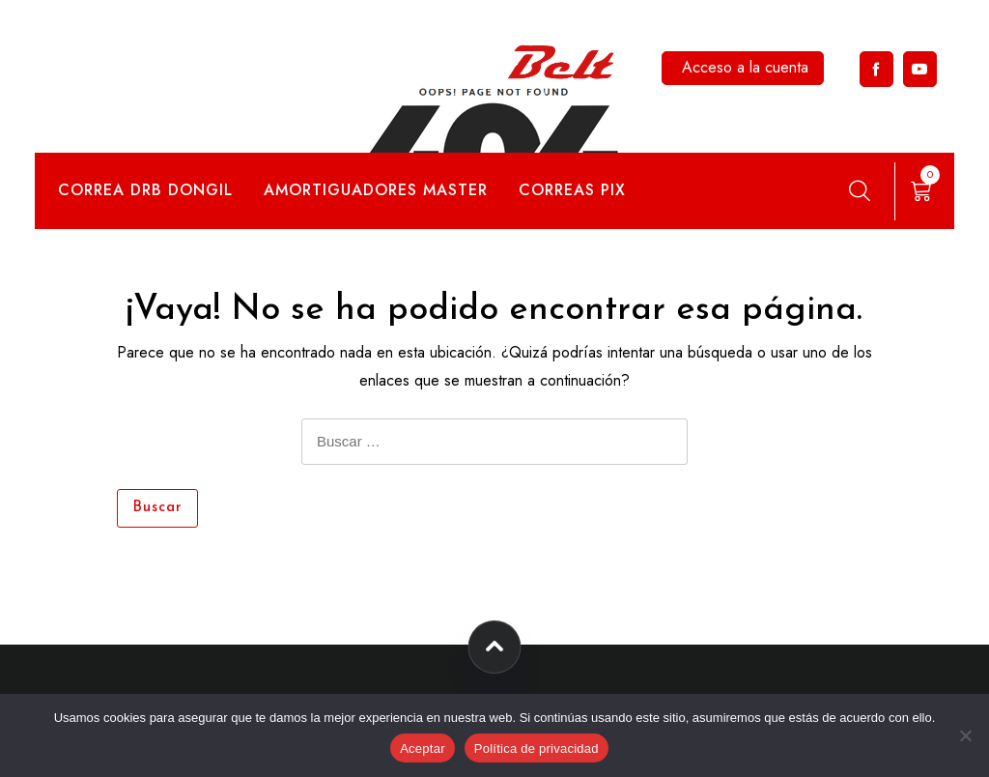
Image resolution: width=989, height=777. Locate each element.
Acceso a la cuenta (745, 67)
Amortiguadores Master (376, 190)
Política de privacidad (536, 748)
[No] (965, 735)
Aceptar (422, 748)
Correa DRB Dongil (145, 190)
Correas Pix (572, 190)
